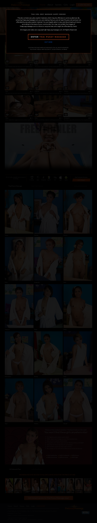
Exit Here (48, 42)
